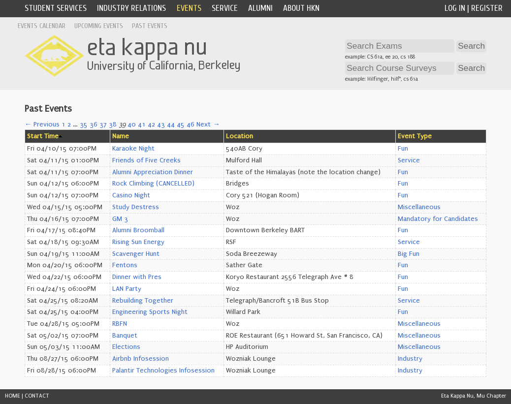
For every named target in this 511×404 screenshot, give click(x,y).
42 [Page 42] (151, 124)
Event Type (415, 136)
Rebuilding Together (142, 301)
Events (189, 8)
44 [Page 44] (171, 124)
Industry (410, 359)
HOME (12, 396)
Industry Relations (131, 8)
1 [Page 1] (63, 124)
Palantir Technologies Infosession (163, 370)
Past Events (149, 26)
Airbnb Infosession (140, 359)
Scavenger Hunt (136, 254)
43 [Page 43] (161, 124)
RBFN (119, 324)
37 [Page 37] (103, 124)
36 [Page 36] (93, 124)
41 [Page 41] (142, 124)
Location (239, 136)
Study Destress (135, 207)
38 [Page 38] (113, 124)
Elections (126, 347)
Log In (455, 8)
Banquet (124, 336)
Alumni (260, 8)
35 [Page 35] (84, 124)
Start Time (43, 136)
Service (225, 8)
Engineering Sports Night (150, 312)
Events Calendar (41, 26)
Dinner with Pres (136, 277)
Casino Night (131, 195)
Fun (403, 149)
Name (120, 136)
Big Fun (408, 254)
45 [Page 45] (181, 124)
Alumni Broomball (138, 230)
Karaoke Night (133, 149)
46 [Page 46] (190, 124)
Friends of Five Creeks (146, 160)
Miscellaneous (419, 207)
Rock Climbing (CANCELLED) (153, 183)
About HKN (301, 8)
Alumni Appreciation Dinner (152, 172)
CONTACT (37, 396)
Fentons (124, 265)
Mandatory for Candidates (438, 219)
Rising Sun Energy (138, 242)
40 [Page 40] (132, 124)
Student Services (56, 8)
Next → (208, 124)
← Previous (42, 124)
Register (487, 8)
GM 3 (120, 219)
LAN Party (126, 289)
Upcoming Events (98, 26)
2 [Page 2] (69, 124)
